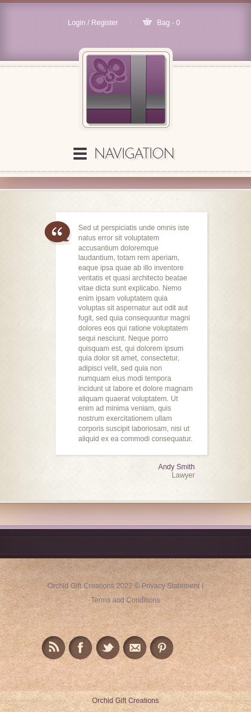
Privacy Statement (171, 586)
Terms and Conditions (125, 600)
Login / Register (93, 23)
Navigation (134, 155)
